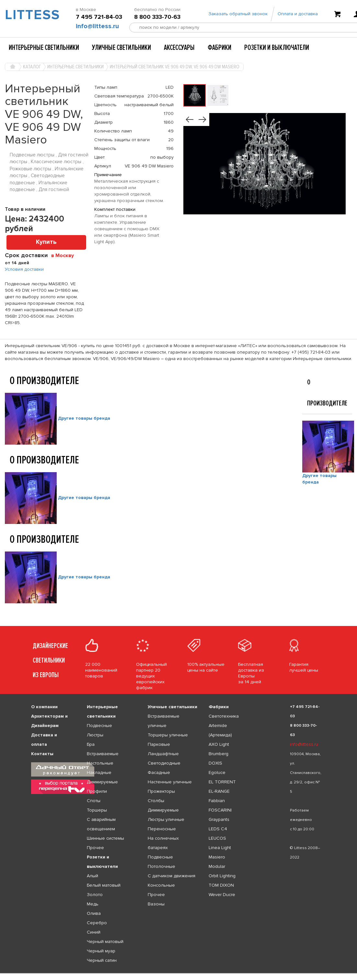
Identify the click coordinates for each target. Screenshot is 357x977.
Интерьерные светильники (44, 47)
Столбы (156, 800)
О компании (44, 707)
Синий (93, 932)
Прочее (95, 847)
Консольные (161, 885)
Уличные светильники (121, 47)
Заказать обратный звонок (238, 14)
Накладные (99, 772)
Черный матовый (105, 941)
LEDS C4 (218, 829)
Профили (97, 791)
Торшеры (97, 810)
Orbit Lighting (222, 876)
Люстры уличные (166, 819)
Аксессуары (179, 47)
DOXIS (215, 763)
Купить (46, 242)
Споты (93, 800)
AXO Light (219, 744)
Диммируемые (102, 782)
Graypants (219, 819)
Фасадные (159, 772)
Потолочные (161, 866)
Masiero (217, 857)
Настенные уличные (170, 782)
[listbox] (178, 973)
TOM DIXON (221, 885)
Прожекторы (161, 791)
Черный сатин (102, 960)
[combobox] (65, 255)
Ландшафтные (163, 753)
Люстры (95, 735)
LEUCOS (217, 838)
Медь (92, 904)
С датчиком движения (171, 876)
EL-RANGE (219, 791)
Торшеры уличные (168, 735)
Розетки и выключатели (276, 47)
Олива (94, 913)
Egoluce (217, 772)
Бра (91, 744)
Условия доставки (24, 269)
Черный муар (101, 951)
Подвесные (99, 725)
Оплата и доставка (298, 14)
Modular (217, 866)
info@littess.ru (97, 26)
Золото (95, 894)
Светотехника (224, 716)
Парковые (159, 744)
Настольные (100, 763)
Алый (92, 876)
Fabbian (217, 800)
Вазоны (156, 904)
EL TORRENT (222, 782)
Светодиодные (164, 763)
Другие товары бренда (84, 418)
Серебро (97, 923)
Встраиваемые (103, 753)
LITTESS (30, 15)
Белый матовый (104, 885)
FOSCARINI (220, 810)
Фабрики (219, 47)
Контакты (42, 753)
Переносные (162, 829)
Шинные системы (105, 838)
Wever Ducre (222, 894)
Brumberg (218, 753)
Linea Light (220, 847)
